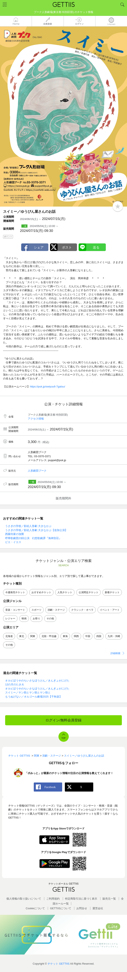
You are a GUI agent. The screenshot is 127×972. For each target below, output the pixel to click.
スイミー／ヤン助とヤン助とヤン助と (28, 692)
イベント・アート (110, 609)
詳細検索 (115, 653)
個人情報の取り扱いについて (23, 898)
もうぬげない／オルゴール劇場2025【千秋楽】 (33, 696)
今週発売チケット (15, 592)
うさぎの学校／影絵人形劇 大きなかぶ (28, 526)
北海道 (9, 636)
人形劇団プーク (37, 470)
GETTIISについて (60, 908)
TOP (63, 738)
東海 (65, 636)
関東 (32, 636)
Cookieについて (35, 908)
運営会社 (97, 908)
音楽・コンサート (15, 609)
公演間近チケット (88, 592)
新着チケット (112, 592)
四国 (98, 636)
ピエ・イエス (13, 542)
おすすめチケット (41, 592)
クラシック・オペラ (82, 609)
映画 (24, 618)
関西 (76, 636)
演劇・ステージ (56, 609)
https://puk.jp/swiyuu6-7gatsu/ (47, 386)
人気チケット (64, 592)
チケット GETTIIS (58, 963)
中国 (87, 636)
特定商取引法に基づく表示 (81, 898)
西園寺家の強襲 (14, 534)
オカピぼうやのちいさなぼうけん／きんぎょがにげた (37, 680)
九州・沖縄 (114, 636)
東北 (21, 636)
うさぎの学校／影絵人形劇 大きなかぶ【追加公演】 (36, 530)
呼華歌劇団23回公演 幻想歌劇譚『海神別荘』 (33, 538)
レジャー (10, 618)
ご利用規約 (53, 898)
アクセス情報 (36, 418)
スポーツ (36, 609)
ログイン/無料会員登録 (63, 720)
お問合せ (81, 908)
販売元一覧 (109, 898)
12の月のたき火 (14, 684)
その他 (50, 618)
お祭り (36, 618)
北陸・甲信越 (49, 636)
